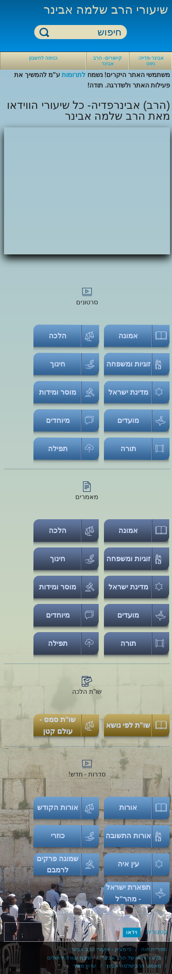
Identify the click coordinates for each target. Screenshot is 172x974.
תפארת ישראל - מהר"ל (128, 893)
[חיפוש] (85, 32)
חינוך (57, 364)
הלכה (57, 336)
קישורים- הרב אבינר (107, 61)
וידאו (131, 932)
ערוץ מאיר (84, 966)
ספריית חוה (154, 949)
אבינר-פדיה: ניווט (151, 61)
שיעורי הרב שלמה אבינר (106, 9)
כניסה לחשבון (43, 58)
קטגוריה (157, 931)
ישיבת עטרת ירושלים (70, 958)
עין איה (128, 864)
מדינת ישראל (128, 392)
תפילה (58, 449)
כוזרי (58, 836)
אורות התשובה (128, 836)
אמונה (128, 336)
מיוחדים (58, 420)
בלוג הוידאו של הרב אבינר (131, 958)
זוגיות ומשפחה (128, 364)
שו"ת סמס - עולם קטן (57, 725)
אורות (128, 807)
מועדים (128, 420)
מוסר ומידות (57, 392)
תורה (128, 449)
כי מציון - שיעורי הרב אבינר (101, 949)
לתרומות (73, 74)
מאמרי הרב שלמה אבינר (133, 966)
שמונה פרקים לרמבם (58, 864)
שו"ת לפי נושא (128, 725)
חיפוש (44, 32)
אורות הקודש (57, 807)
